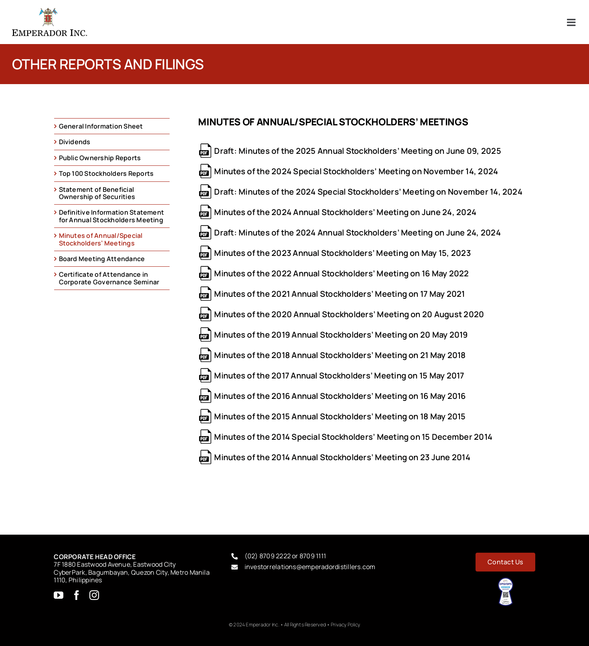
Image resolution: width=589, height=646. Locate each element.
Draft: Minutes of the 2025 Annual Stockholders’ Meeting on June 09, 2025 (357, 150)
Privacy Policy (345, 624)
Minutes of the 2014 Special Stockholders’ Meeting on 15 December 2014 (353, 436)
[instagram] (94, 595)
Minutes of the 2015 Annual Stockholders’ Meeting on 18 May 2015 (340, 416)
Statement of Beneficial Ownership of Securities (97, 193)
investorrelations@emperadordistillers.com (310, 566)
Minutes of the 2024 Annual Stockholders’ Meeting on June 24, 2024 (345, 212)
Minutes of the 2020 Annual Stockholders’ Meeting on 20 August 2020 (349, 314)
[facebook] (76, 595)
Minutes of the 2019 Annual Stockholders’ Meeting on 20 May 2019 (341, 334)
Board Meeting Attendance (102, 258)
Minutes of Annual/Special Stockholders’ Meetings (101, 239)
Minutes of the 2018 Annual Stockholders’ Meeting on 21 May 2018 (340, 355)
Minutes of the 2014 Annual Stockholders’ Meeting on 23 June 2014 (342, 457)
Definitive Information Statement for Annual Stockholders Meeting (111, 216)
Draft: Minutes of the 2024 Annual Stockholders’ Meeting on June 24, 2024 (357, 232)
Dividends (75, 141)
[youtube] (58, 595)
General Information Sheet (101, 126)
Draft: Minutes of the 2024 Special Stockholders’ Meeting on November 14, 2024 (368, 191)
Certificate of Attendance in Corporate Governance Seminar (109, 278)
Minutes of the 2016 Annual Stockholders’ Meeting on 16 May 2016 (340, 395)
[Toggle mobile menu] (572, 22)
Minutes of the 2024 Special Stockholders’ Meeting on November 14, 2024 (356, 171)
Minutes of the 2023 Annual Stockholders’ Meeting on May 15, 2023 (342, 253)
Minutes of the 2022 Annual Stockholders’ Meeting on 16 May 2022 (341, 273)
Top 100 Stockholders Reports (106, 173)
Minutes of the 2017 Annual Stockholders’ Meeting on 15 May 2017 (339, 375)
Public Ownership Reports (100, 157)
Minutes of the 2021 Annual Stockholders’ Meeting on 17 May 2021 (339, 293)
